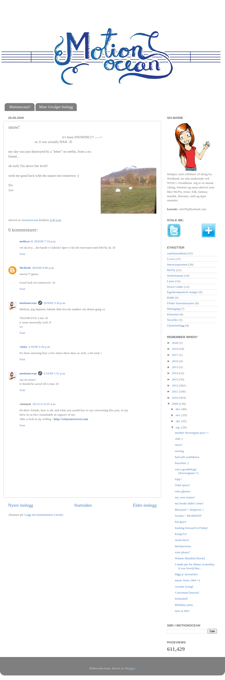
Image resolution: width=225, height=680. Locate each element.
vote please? (182, 552)
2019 (175, 349)
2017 (175, 355)
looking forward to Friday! (191, 528)
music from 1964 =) (187, 580)
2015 (175, 367)
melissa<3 (25, 241)
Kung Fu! (181, 534)
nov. (179, 415)
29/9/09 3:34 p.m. (55, 303)
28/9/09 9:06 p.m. (43, 267)
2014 (175, 373)
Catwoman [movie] (187, 592)
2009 (175, 403)
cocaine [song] (184, 586)
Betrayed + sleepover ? (189, 509)
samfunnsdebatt (177, 253)
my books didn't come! (189, 503)
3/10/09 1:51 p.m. (55, 373)
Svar (22, 254)
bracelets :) (182, 463)
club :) (179, 438)
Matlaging (173, 308)
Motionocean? (20, 107)
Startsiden (83, 505)
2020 (175, 343)
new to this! (182, 611)
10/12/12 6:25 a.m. (44, 404)
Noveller (172, 320)
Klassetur (173, 314)
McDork (25, 267)
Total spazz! (182, 485)
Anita (23, 346)
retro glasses (182, 491)
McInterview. (183, 546)
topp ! (178, 479)
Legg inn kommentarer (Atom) (43, 514)
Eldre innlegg (145, 505)
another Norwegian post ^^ (192, 432)
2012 (175, 385)
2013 (175, 379)
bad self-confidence (187, 457)
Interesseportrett (177, 264)
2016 (175, 361)
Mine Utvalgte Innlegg (56, 107)
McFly (171, 270)
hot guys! (181, 521)
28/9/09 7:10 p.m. (45, 241)
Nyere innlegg (20, 505)
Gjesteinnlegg (175, 325)
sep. (178, 427)
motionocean (28, 303)
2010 (175, 397)
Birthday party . (185, 605)
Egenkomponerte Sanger (182, 292)
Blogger (130, 668)
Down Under (175, 286)
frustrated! (181, 598)
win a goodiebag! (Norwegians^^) (187, 471)
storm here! (182, 540)
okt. (178, 421)
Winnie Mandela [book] (190, 558)
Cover (171, 259)
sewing (179, 451)
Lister (170, 281)
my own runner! (185, 497)
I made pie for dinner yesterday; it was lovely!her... (195, 566)
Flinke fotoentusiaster (180, 303)
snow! (179, 444)
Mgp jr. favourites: (186, 574)
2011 (175, 391)
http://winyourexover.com (71, 419)
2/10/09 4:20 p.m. (39, 346)
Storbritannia (175, 275)
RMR (170, 297)
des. (178, 409)
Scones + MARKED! (188, 515)
